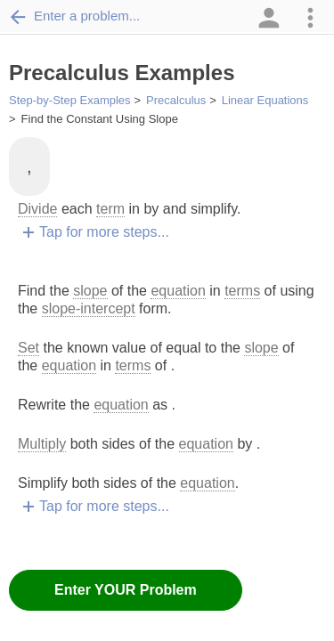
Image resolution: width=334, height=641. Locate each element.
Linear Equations (265, 100)
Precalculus (176, 100)
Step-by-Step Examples (70, 100)
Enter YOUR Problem (125, 589)
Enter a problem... (74, 16)
